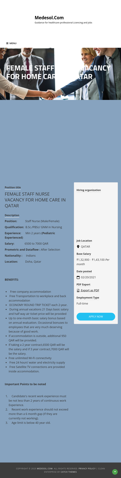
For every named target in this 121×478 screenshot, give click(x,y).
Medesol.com (49, 18)
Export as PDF (88, 290)
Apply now (96, 316)
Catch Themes (69, 472)
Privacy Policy (87, 468)
